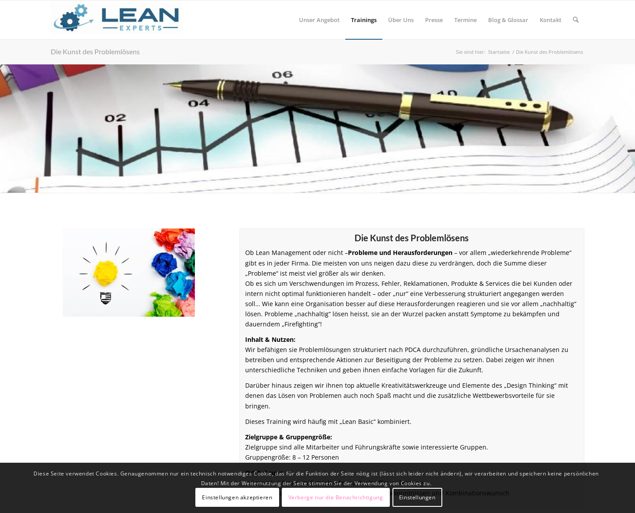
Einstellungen (417, 497)
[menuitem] (319, 19)
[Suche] (575, 19)
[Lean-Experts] (117, 19)
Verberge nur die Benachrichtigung (335, 497)
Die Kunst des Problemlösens (95, 51)
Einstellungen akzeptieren (237, 497)
